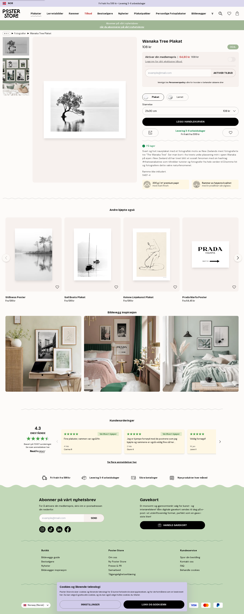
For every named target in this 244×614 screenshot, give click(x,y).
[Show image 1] (16, 46)
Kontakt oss (187, 561)
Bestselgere (47, 561)
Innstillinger (90, 604)
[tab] (229, 13)
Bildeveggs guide (50, 557)
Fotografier (20, 33)
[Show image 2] (16, 77)
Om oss (112, 557)
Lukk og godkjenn (154, 604)
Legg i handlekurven (190, 121)
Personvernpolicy (177, 82)
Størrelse (147, 104)
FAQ (182, 565)
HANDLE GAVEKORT (172, 525)
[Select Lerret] (177, 97)
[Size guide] (150, 133)
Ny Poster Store (117, 561)
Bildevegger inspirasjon (54, 570)
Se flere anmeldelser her (122, 462)
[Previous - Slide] (6, 258)
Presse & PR (115, 565)
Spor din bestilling (190, 557)
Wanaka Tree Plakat (40, 33)
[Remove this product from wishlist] (230, 133)
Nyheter (45, 565)
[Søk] (220, 13)
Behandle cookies (190, 570)
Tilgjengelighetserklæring (122, 574)
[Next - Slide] (238, 258)
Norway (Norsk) (35, 605)
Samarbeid (114, 570)
